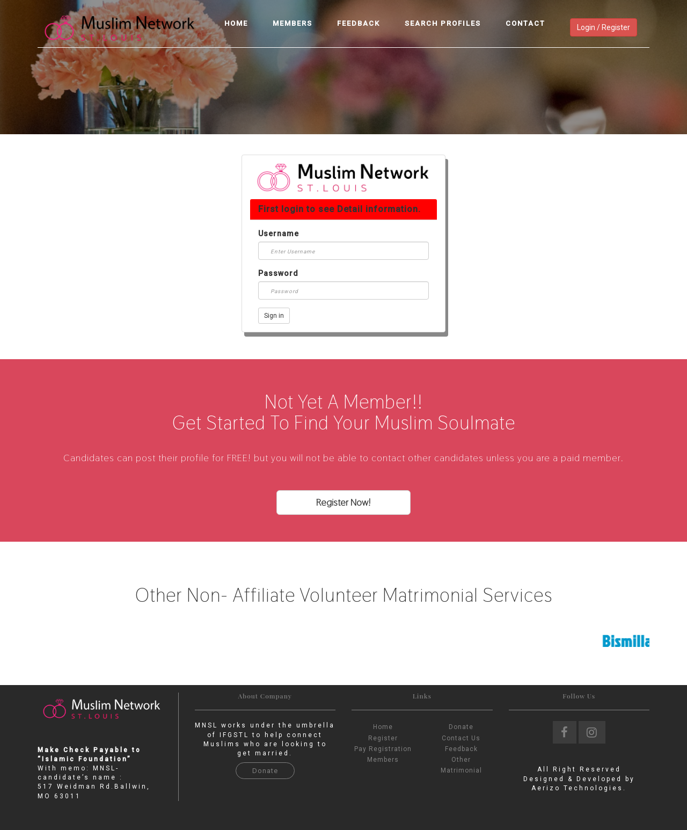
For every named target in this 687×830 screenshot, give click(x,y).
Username (278, 233)
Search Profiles (443, 23)
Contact (525, 23)
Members (292, 23)
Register (383, 738)
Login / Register (603, 27)
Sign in (274, 315)
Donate (265, 771)
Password (278, 273)
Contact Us (461, 738)
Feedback (358, 23)
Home (236, 23)
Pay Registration (383, 749)
